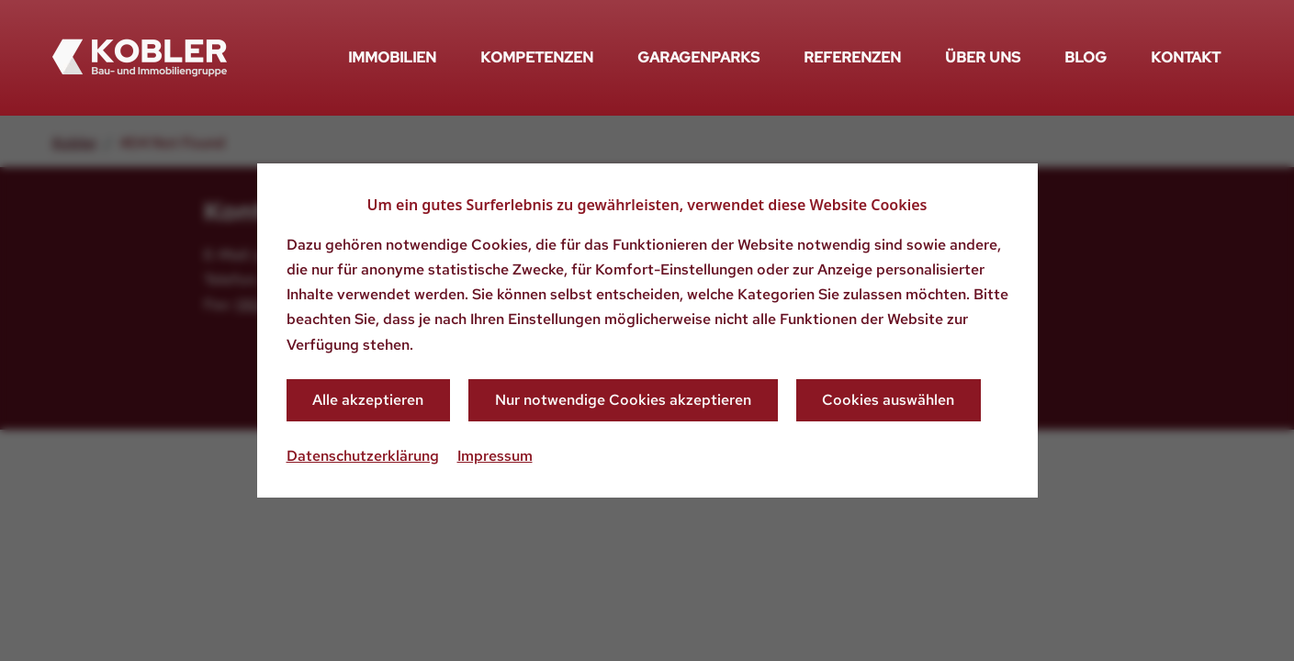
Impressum (495, 455)
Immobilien (392, 57)
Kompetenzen (536, 57)
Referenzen (852, 57)
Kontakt (1186, 57)
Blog (1085, 57)
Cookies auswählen (888, 399)
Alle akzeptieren (367, 399)
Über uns (982, 57)
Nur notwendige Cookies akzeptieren (623, 399)
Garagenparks (698, 57)
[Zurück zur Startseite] (139, 57)
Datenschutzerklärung (363, 455)
